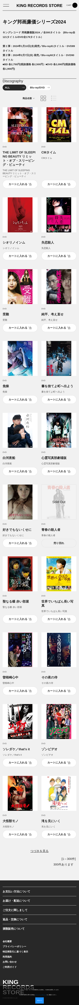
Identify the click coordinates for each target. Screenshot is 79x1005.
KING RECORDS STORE (40, 6)
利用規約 (7, 956)
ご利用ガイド (10, 967)
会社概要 (7, 941)
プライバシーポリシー (14, 946)
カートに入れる (18, 184)
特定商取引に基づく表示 (15, 951)
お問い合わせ (10, 961)
